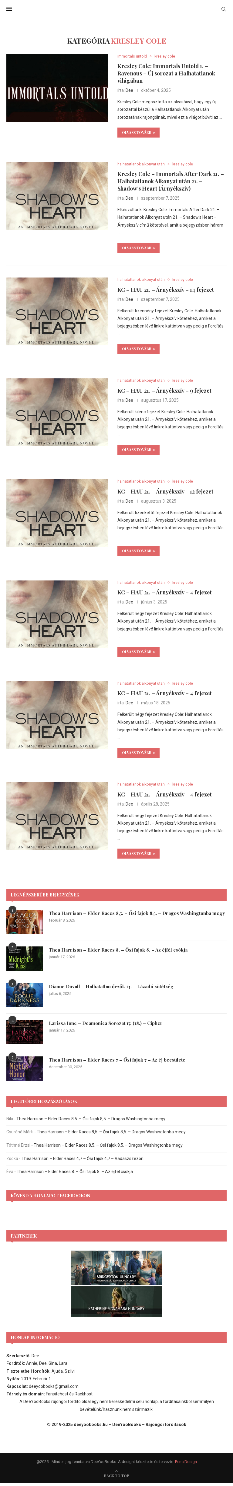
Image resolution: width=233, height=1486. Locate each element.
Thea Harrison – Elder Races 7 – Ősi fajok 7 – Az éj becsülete (119, 1062)
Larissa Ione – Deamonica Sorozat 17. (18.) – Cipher (108, 1025)
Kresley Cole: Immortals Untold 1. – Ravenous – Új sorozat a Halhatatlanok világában (166, 74)
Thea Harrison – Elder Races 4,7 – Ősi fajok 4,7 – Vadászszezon (83, 1161)
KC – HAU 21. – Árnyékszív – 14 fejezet (165, 290)
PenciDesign (186, 1464)
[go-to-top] (116, 1478)
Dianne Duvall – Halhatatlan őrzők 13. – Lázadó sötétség (113, 989)
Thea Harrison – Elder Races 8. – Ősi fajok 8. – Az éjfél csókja (120, 952)
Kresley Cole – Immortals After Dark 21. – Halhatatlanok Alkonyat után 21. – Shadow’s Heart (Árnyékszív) (170, 182)
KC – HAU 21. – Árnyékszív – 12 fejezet (165, 493)
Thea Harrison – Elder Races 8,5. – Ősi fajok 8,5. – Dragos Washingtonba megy (133, 919)
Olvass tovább (138, 132)
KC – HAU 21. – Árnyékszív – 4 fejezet (164, 594)
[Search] (224, 9)
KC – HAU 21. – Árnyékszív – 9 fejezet (164, 391)
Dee (129, 90)
